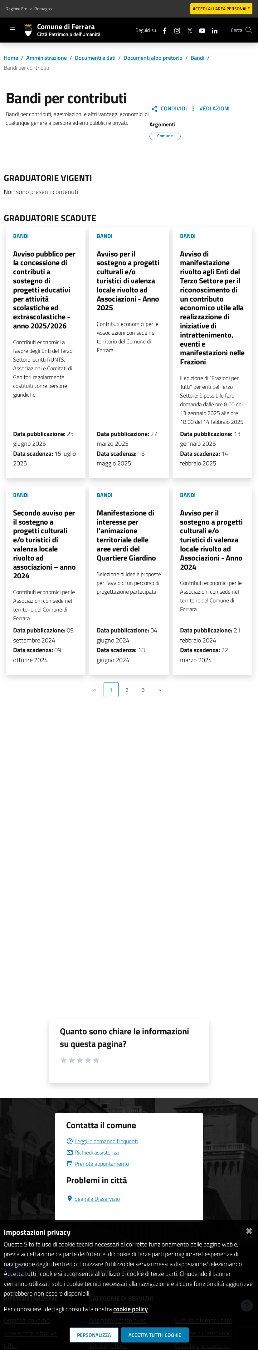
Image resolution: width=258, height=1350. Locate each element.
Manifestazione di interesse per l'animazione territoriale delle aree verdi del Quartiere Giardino (126, 535)
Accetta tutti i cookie (155, 1335)
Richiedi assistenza (92, 1152)
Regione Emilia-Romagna (29, 8)
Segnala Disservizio (93, 1199)
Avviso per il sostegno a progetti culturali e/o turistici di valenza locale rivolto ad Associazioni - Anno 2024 (211, 539)
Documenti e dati (95, 57)
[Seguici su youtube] (199, 30)
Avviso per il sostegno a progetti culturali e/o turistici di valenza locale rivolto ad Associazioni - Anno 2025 (128, 280)
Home (11, 57)
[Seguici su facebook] (162, 30)
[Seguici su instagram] (174, 30)
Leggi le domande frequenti (102, 1141)
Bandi (197, 57)
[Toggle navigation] (12, 29)
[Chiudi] (249, 1229)
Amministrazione (46, 57)
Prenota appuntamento (97, 1164)
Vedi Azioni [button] (209, 108)
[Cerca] (248, 30)
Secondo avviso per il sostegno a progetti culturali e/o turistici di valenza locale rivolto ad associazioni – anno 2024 (44, 544)
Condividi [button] (169, 108)
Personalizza (94, 1335)
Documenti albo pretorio (153, 57)
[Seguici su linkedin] (212, 30)
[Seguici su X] (187, 30)
